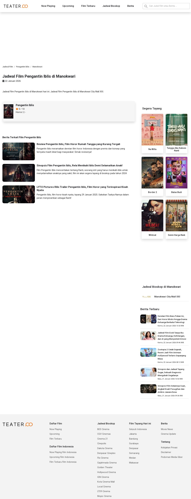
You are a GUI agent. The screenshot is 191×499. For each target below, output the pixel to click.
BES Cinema (103, 429)
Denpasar (133, 448)
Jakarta (133, 434)
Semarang (134, 453)
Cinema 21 (102, 439)
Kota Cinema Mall (106, 482)
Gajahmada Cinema (107, 462)
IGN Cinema (103, 477)
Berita (130, 6)
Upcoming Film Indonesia (62, 457)
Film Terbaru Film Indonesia (63, 462)
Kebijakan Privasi (169, 447)
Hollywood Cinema (106, 472)
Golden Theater (105, 467)
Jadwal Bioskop (111, 6)
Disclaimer (166, 452)
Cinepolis (101, 443)
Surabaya (133, 443)
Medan (132, 458)
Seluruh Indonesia (138, 429)
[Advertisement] (164, 261)
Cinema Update (168, 434)
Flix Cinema (102, 458)
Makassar (134, 462)
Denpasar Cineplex (106, 453)
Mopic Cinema (104, 496)
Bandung (133, 439)
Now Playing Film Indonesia (63, 452)
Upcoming (68, 6)
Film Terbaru (88, 6)
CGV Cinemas (104, 434)
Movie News (167, 429)
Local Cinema (104, 486)
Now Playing (48, 6)
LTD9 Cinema (103, 491)
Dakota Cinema (104, 448)
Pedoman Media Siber (172, 457)
